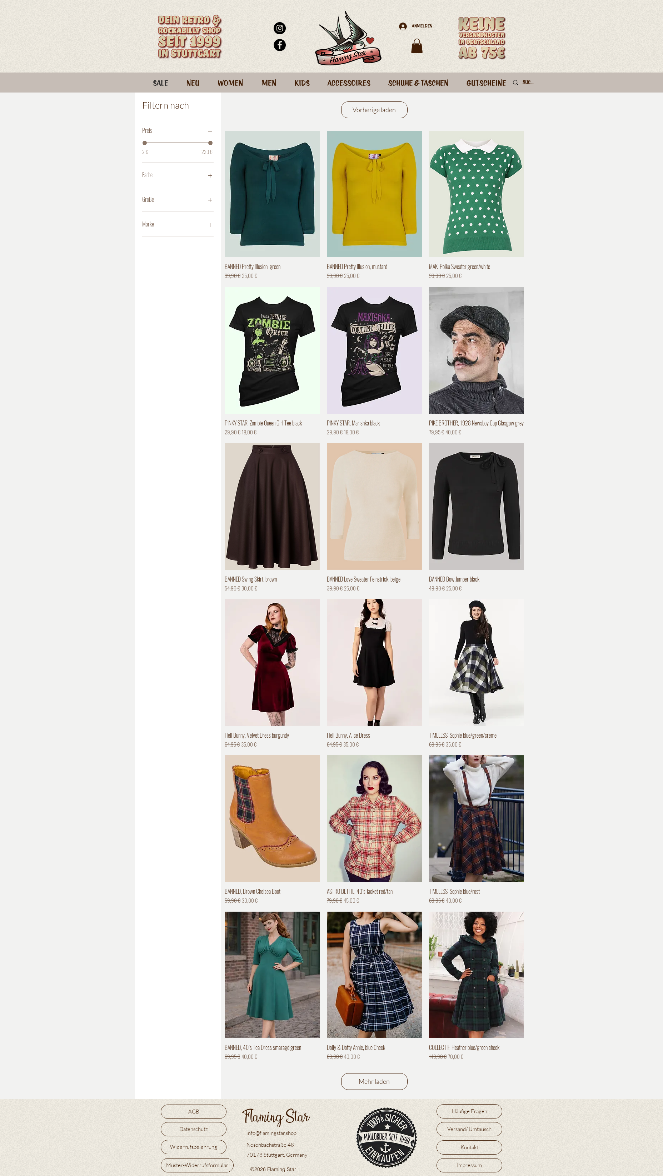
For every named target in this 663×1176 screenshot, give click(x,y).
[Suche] (529, 83)
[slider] (144, 143)
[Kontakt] (469, 1147)
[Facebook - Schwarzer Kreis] (280, 45)
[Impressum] (469, 1165)
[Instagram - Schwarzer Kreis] (280, 28)
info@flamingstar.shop (271, 1133)
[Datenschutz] (193, 1129)
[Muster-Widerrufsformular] (197, 1165)
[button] (417, 46)
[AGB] (193, 1112)
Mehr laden (374, 1081)
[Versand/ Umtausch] (469, 1129)
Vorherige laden (374, 110)
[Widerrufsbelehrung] (193, 1147)
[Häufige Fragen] (469, 1111)
